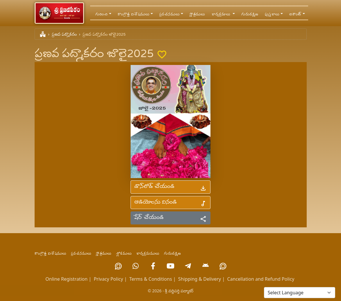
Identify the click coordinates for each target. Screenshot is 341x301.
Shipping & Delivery (199, 279)
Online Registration (66, 279)
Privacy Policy (108, 279)
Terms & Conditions (150, 279)
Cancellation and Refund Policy (260, 279)
